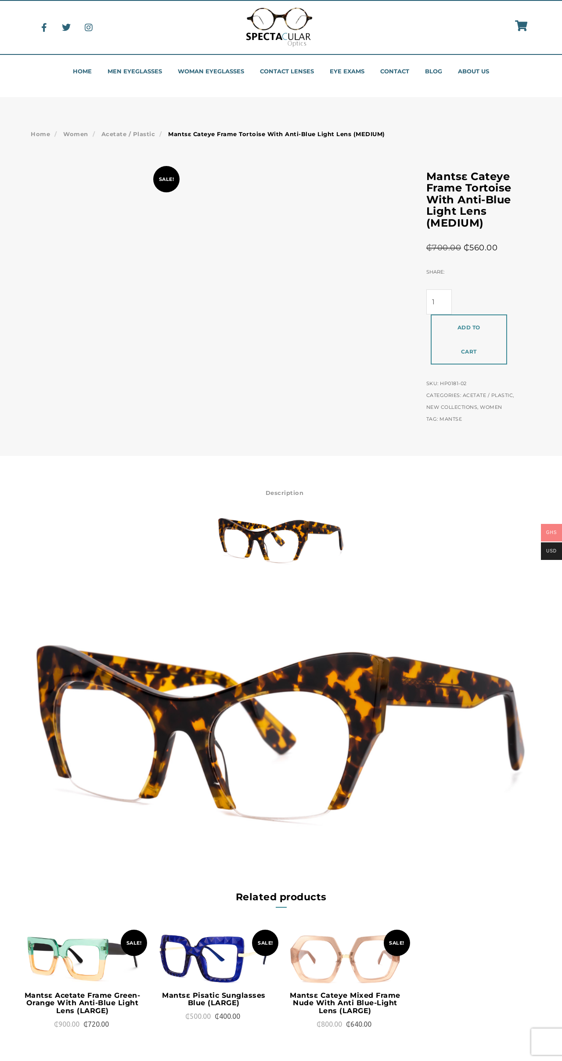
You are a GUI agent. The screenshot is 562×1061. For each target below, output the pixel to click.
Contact (394, 71)
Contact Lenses (287, 71)
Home (82, 71)
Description (285, 492)
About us (473, 71)
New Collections (452, 407)
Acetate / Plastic (128, 133)
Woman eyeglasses (211, 71)
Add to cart (469, 339)
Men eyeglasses (135, 71)
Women (75, 133)
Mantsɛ (451, 419)
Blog (433, 71)
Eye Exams (347, 71)
